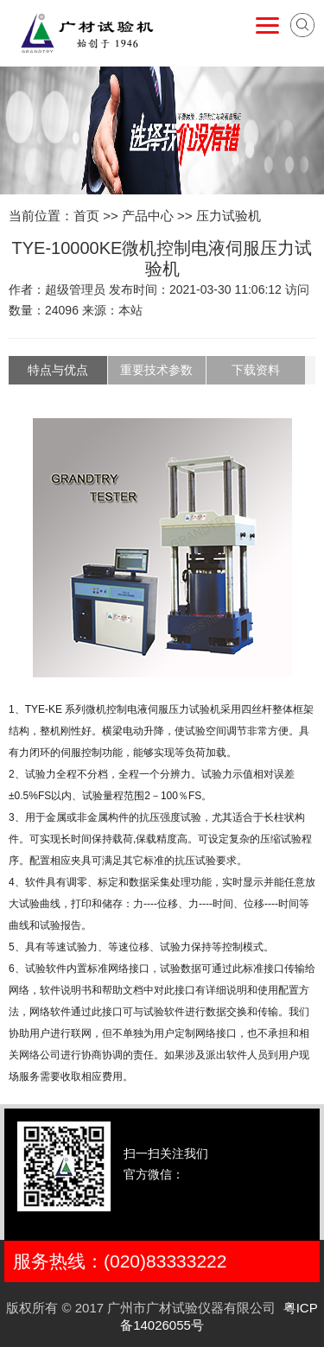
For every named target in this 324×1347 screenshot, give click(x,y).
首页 (86, 215)
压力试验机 (228, 215)
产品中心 (148, 215)
